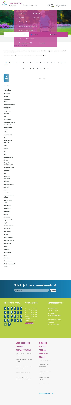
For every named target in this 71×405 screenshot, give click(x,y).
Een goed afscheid (25, 43)
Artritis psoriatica (9, 240)
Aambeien (6, 86)
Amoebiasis (7, 193)
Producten (35, 34)
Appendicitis (7, 231)
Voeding (36, 18)
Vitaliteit (22, 13)
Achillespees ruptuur (9, 104)
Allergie (6, 160)
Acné (5, 116)
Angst (5, 223)
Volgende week (29, 323)
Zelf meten (36, 13)
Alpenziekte (7, 170)
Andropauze (7, 211)
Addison (6, 132)
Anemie (6, 214)
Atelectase (7, 258)
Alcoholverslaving (8, 157)
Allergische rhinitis (9, 167)
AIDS (5, 154)
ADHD (5, 137)
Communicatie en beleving (28, 26)
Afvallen (6, 148)
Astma (5, 255)
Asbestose (6, 249)
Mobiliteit (22, 18)
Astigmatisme (7, 252)
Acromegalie (7, 119)
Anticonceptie (7, 228)
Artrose (6, 246)
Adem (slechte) (8, 135)
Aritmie (6, 234)
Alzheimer (6, 181)
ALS (5, 173)
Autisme (6, 266)
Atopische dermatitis (9, 264)
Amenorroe (7, 190)
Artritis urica (7, 243)
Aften (5, 145)
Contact (42, 43)
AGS (5, 151)
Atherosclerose (8, 261)
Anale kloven (7, 208)
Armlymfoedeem (8, 237)
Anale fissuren (7, 205)
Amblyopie (6, 187)
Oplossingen (54, 34)
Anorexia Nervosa (8, 225)
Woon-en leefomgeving (27, 30)
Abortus (6, 96)
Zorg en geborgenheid (26, 39)
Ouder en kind (23, 22)
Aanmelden (62, 5)
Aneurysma (7, 217)
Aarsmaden (7, 93)
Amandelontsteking (9, 184)
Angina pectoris (8, 220)
